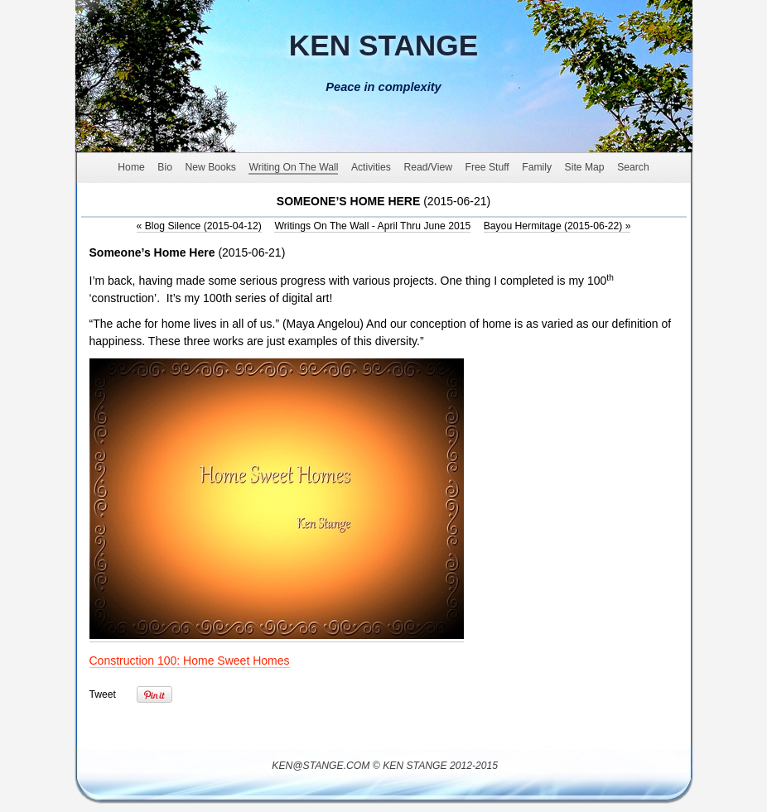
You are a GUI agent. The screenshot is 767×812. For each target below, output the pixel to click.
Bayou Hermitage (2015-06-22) (557, 226)
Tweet (102, 694)
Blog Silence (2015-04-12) (199, 226)
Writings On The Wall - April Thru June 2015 (372, 226)
